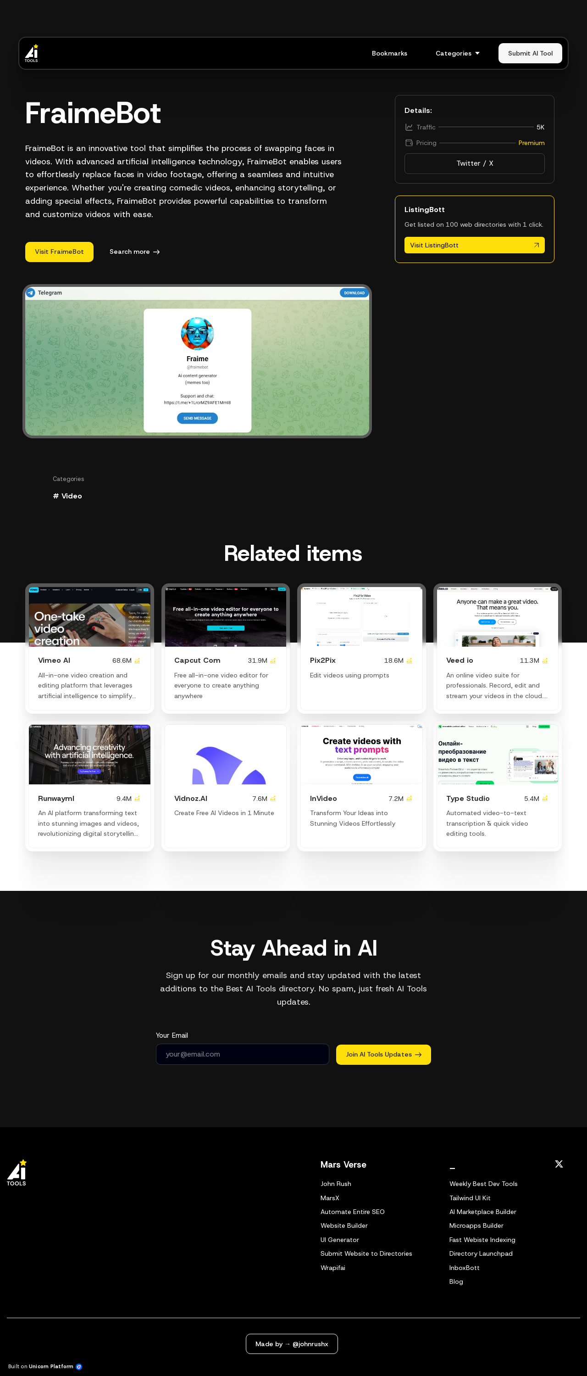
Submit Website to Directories (366, 1253)
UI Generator (340, 1240)
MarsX (330, 1198)
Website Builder (344, 1225)
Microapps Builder (476, 1225)
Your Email (172, 1035)
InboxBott (464, 1268)
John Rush (336, 1184)
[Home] (34, 53)
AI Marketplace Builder (482, 1212)
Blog (456, 1281)
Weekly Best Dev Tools (483, 1184)
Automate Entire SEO (353, 1212)
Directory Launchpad (481, 1253)
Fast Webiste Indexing (482, 1240)
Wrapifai (333, 1268)
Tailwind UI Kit (470, 1198)
